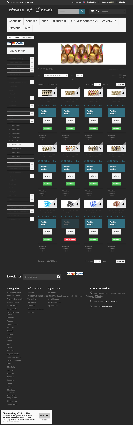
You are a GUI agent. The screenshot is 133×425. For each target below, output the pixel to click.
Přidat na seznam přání (42, 137)
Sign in (122, 2)
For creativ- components (19, 211)
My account (54, 288)
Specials (30, 292)
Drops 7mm (15, 129)
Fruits (11, 110)
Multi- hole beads (16, 168)
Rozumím (44, 416)
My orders (52, 292)
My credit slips (53, 296)
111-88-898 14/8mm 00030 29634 (93, 156)
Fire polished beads (17, 66)
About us (15, 21)
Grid (120, 76)
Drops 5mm (15, 125)
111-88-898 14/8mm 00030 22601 (70, 100)
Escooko (12, 98)
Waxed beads (14, 74)
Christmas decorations (18, 207)
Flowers (12, 106)
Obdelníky (13, 180)
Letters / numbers (16, 172)
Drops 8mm (15, 133)
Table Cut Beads (15, 63)
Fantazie (12, 184)
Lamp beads (14, 78)
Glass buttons (15, 94)
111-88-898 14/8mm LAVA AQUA (47, 211)
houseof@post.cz (105, 306)
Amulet (12, 90)
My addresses (53, 299)
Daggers (12, 196)
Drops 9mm (15, 137)
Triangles (13, 192)
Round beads (14, 219)
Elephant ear (14, 215)
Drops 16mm (16, 149)
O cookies (45, 420)
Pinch (11, 203)
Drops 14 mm (16, 145)
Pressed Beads (15, 70)
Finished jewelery (16, 59)
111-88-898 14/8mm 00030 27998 (47, 156)
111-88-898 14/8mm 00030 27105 (93, 100)
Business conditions (84, 21)
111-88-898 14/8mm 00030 (47, 100)
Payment (15, 28)
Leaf (11, 117)
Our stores (31, 302)
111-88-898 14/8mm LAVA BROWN (116, 211)
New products (32, 296)
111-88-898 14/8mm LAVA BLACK (70, 211)
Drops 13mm (16, 141)
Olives (11, 200)
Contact (31, 21)
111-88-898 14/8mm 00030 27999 (70, 156)
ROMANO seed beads (17, 82)
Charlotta (13, 86)
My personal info (54, 302)
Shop (45, 21)
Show (73, 75)
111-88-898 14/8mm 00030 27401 (116, 100)
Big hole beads (15, 164)
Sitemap (30, 312)
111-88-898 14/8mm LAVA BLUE (93, 211)
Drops (11, 121)
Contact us (76, 2)
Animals (12, 102)
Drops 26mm (16, 156)
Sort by (40, 75)
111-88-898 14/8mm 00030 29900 (116, 156)
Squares (12, 160)
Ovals (11, 176)
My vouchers (53, 306)
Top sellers (31, 299)
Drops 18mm (16, 153)
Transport (59, 21)
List (124, 76)
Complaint (109, 21)
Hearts (12, 113)
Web (27, 28)
